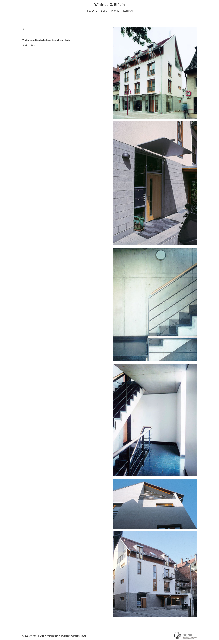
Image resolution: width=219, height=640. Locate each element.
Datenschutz (79, 636)
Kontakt (128, 11)
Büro (104, 11)
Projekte (91, 11)
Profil (115, 11)
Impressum (67, 636)
